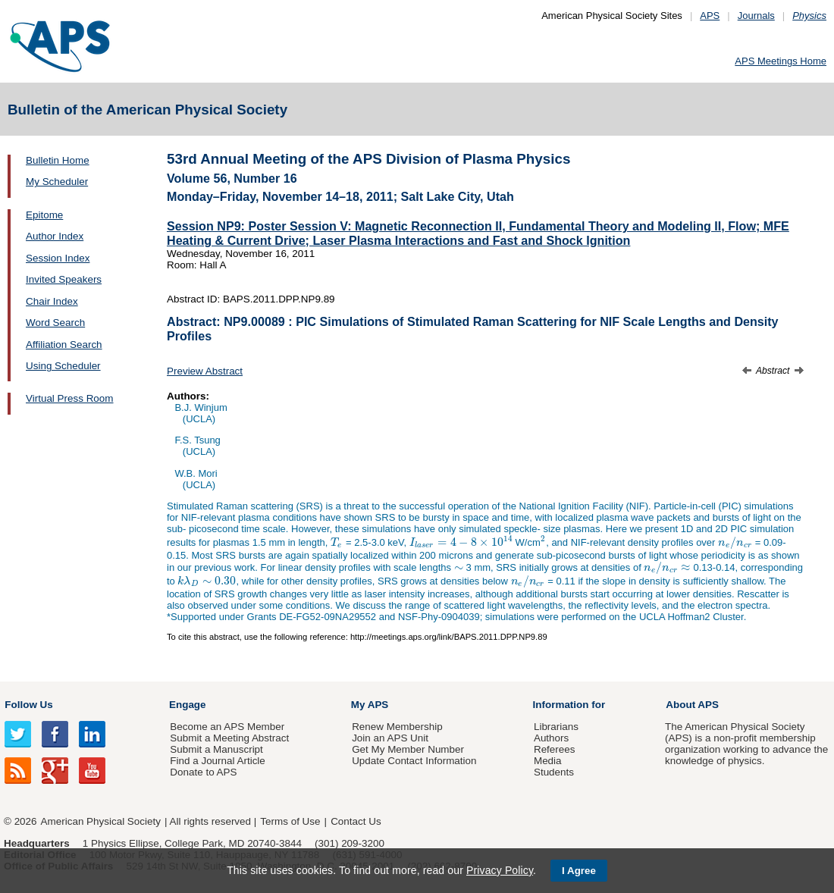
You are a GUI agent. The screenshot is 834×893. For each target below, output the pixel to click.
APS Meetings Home (780, 61)
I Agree (579, 870)
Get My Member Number (408, 749)
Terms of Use (290, 821)
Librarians (556, 726)
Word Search (55, 322)
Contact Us (356, 821)
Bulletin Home (57, 160)
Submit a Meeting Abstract (229, 738)
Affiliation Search (64, 344)
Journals (756, 15)
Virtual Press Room (70, 398)
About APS (692, 704)
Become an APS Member (227, 726)
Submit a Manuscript (216, 749)
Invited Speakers (64, 279)
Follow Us (28, 704)
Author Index (54, 236)
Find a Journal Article (217, 760)
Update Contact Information (414, 760)
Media (548, 760)
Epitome (44, 215)
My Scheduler (57, 181)
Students (554, 772)
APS (710, 15)
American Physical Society (101, 821)
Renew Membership (397, 726)
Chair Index (52, 301)
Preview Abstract (205, 371)
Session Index (57, 258)
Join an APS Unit (390, 738)
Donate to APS (203, 772)
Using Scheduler (63, 365)
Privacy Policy (499, 870)
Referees (554, 749)
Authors (551, 738)
